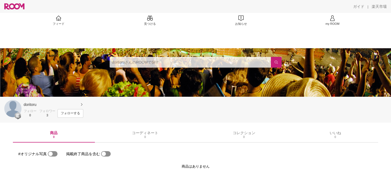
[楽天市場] (379, 6)
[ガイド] (358, 6)
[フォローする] (70, 113)
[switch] (53, 154)
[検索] (276, 62)
